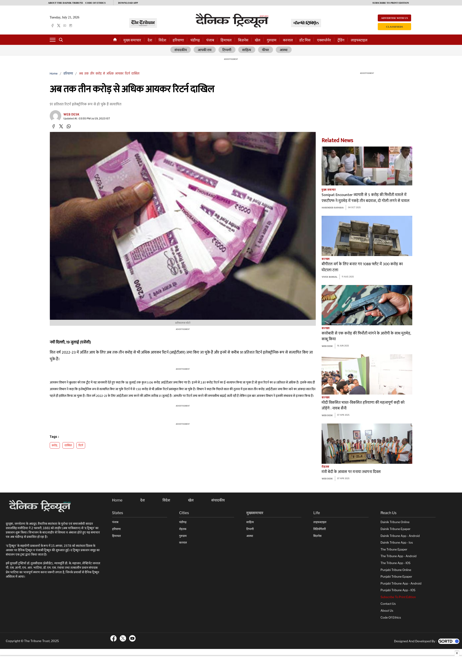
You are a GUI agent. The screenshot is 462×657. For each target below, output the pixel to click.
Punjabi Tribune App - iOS (398, 590)
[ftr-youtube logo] (132, 638)
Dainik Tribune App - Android (400, 535)
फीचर (265, 50)
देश (150, 40)
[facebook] (52, 25)
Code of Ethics (391, 617)
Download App (128, 3)
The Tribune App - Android (398, 556)
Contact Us (388, 603)
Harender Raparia (333, 208)
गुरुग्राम (271, 40)
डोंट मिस (305, 40)
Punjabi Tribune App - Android (401, 583)
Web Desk (72, 114)
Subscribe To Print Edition (398, 597)
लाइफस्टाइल (359, 40)
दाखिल (68, 445)
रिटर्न (80, 445)
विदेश (162, 40)
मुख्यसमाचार (254, 513)
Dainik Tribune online (395, 522)
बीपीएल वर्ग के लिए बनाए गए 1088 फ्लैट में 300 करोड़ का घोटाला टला (362, 267)
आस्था (284, 50)
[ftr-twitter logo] (123, 638)
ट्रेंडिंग (340, 40)
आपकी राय (205, 50)
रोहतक (325, 466)
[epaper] (70, 25)
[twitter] (58, 25)
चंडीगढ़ (195, 40)
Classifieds (394, 26)
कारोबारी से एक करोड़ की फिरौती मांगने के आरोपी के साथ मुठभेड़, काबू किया (366, 336)
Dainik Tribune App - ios (397, 542)
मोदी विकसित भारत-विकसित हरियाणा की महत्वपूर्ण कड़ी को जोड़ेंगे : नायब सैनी (363, 406)
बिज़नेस (243, 40)
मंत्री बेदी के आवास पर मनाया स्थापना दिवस (351, 472)
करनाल (288, 40)
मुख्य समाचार (132, 40)
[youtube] (64, 25)
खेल (257, 40)
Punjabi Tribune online (396, 569)
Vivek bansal (329, 277)
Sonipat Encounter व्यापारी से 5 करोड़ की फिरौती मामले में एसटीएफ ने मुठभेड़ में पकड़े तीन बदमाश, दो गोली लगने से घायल (366, 198)
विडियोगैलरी (319, 529)
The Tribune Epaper (394, 549)
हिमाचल (226, 40)
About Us (387, 610)
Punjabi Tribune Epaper (396, 576)
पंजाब (210, 40)
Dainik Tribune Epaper (395, 529)
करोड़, (55, 445)
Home (54, 73)
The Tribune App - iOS (395, 563)
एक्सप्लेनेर (324, 40)
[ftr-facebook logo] (113, 638)
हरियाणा (178, 40)
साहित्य (246, 50)
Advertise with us (394, 18)
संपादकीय (180, 50)
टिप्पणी (227, 50)
